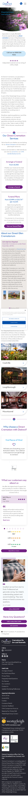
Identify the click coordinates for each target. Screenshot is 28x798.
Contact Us (5, 686)
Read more (6, 520)
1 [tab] (10, 70)
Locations (11, 631)
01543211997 (7, 650)
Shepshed (6, 634)
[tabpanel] (14, 62)
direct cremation (11, 144)
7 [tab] (20, 528)
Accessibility (5, 698)
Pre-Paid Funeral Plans (8, 673)
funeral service (21, 249)
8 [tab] (23, 528)
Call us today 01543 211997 (14, 621)
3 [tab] (15, 70)
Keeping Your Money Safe (9, 711)
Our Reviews (5, 681)
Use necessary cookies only (14, 318)
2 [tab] (13, 70)
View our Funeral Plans (14, 226)
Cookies (4, 700)
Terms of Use (5, 695)
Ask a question (14, 625)
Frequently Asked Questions (10, 678)
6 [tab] (19, 300)
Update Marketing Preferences (11, 689)
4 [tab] (17, 70)
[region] (14, 319)
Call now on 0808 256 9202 (14, 54)
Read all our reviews (14, 551)
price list (14, 151)
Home (5, 631)
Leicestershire (20, 631)
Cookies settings (14, 326)
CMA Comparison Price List (10, 708)
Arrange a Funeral (14, 187)
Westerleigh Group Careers (10, 713)
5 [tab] (17, 300)
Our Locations (6, 684)
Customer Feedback (8, 706)
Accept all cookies (14, 322)
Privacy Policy (6, 676)
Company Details (7, 703)
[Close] (25, 310)
